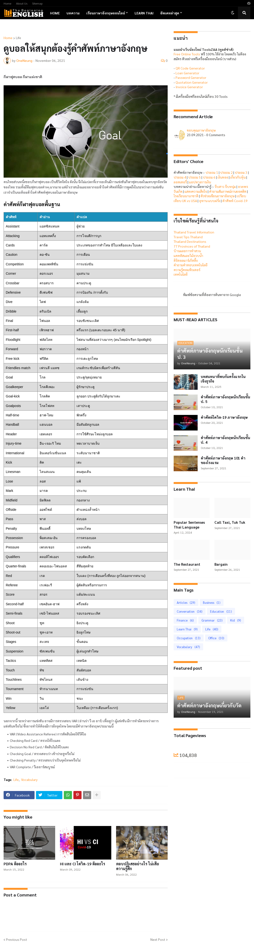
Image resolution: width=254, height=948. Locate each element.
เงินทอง (223, 177)
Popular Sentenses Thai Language (189, 524)
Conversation (189, 611)
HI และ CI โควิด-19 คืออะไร (82, 863)
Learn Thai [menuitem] (144, 13)
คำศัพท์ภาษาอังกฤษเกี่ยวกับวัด (209, 705)
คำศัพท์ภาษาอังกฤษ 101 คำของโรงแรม (223, 460)
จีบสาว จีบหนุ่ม (225, 186)
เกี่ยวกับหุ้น (238, 177)
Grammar (212, 620)
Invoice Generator (189, 87)
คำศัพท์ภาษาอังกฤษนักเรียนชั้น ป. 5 (225, 399)
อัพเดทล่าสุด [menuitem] (169, 13)
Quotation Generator (192, 82)
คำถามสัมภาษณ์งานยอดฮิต (227, 191)
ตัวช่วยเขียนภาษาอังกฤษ (218, 196)
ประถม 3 (241, 172)
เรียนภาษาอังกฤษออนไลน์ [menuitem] (105, 13)
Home (7, 3)
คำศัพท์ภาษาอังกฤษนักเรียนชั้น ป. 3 (210, 354)
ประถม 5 (194, 177)
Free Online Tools (187, 54)
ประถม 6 (209, 177)
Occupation (189, 637)
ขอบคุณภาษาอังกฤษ (201, 130)
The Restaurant (187, 564)
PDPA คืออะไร (15, 863)
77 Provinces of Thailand (192, 246)
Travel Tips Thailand (188, 237)
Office (216, 637)
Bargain (221, 564)
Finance (185, 620)
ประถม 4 (180, 177)
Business (211, 602)
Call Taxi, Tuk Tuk (229, 522)
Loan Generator (187, 73)
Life (18, 37)
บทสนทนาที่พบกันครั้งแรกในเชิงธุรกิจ (223, 379)
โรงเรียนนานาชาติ (186, 196)
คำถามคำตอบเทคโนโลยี (190, 265)
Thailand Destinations (190, 241)
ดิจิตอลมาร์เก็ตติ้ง (186, 260)
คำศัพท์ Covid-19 (235, 200)
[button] (232, 13)
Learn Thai (187, 629)
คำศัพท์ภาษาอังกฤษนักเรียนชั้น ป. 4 (225, 440)
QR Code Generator (190, 68)
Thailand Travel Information (194, 232)
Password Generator (191, 77)
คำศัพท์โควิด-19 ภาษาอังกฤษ (224, 417)
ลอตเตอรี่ (180, 182)
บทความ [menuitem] (73, 13)
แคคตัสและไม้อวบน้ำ (188, 255)
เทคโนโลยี (181, 274)
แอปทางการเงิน (200, 182)
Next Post (157, 939)
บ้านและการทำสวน (187, 251)
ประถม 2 (226, 172)
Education (221, 611)
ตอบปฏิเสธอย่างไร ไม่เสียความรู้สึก (137, 866)
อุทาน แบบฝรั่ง (209, 200)
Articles (186, 602)
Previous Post (16, 939)
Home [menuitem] (55, 13)
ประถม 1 (212, 172)
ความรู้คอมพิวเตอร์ (187, 270)
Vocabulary (29, 779)
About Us (21, 3)
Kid (235, 620)
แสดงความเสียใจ (195, 191)
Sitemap (37, 3)
